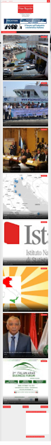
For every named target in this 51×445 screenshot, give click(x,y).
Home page (4, 1)
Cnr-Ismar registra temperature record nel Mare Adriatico (20, 215)
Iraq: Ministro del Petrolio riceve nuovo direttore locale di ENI (21, 355)
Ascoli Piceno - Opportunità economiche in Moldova (18, 168)
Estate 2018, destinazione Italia (12, 309)
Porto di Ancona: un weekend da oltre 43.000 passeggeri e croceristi (23, 75)
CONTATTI (11, 1)
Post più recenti (6, 410)
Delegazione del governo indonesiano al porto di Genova (20, 122)
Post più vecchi (44, 410)
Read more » (44, 36)
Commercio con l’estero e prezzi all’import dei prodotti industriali (22, 262)
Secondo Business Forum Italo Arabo (14, 402)
